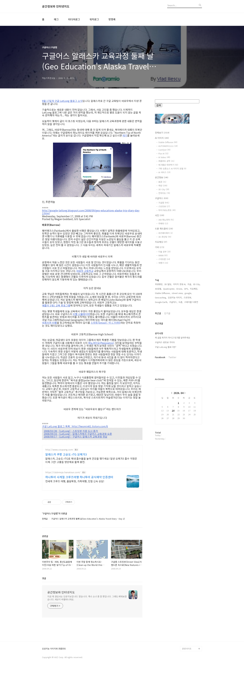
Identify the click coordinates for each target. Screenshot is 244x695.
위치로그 (94, 19)
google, (188, 393)
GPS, (186, 388)
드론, (181, 402)
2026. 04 (178, 493)
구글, (189, 384)
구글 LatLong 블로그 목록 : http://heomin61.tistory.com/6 (75, 426)
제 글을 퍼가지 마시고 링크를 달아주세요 (172, 437)
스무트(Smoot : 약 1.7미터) (105, 322)
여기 (124, 135)
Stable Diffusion (167, 142)
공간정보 (161, 177)
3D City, (196, 384)
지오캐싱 (161, 241)
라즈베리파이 (165, 233)
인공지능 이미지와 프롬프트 (54, 674)
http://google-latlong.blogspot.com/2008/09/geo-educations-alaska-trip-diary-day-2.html (91, 212)
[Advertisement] (178, 325)
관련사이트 (186, 674)
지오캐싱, (194, 388)
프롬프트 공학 (166, 161)
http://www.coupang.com (59, 449)
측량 (162, 185)
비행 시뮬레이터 (81, 314)
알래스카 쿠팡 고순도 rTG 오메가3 (66, 454)
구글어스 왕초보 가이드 (165, 442)
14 (173, 510)
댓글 (44, 578)
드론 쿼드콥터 (164, 228)
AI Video (164, 157)
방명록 (112, 19)
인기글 (167, 413)
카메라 (163, 223)
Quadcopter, (169, 388)
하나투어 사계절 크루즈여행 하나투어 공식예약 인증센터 (79, 477)
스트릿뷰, (188, 397)
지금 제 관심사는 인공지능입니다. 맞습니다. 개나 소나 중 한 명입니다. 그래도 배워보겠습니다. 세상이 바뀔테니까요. (87, 598)
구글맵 (163, 202)
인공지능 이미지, (175, 397)
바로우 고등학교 (84, 270)
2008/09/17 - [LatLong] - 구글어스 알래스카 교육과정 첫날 (75, 436)
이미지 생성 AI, (179, 384)
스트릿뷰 (164, 206)
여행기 (163, 262)
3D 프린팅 (164, 236)
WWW (163, 255)
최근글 (158, 413)
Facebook (160, 457)
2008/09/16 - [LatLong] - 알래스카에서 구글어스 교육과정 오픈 (78, 433)
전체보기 (162, 132)
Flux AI (163, 153)
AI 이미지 (162, 137)
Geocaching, (161, 397)
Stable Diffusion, (162, 393)
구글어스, (173, 402)
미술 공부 (164, 251)
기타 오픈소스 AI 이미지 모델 (172, 168)
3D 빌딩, (168, 384)
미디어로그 (74, 19)
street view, (177, 393)
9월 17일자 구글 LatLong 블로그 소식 (62, 100)
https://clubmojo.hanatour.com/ (62, 472)
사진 (159, 215)
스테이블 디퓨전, (191, 402)
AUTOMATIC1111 (168, 145)
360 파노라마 (166, 219)
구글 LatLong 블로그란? (165, 447)
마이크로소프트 (167, 210)
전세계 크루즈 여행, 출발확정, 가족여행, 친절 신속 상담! (74, 481)
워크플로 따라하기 (168, 164)
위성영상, (159, 384)
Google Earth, (161, 402)
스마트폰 (164, 259)
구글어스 (161, 198)
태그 (56, 19)
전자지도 (164, 193)
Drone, (179, 388)
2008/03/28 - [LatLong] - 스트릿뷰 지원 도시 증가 (71, 431)
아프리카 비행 (49, 322)
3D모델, (158, 388)
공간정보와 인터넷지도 (55, 6)
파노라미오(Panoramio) (101, 342)
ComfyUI (164, 149)
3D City (163, 189)
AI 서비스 (164, 172)
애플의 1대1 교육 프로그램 (56, 305)
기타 (159, 247)
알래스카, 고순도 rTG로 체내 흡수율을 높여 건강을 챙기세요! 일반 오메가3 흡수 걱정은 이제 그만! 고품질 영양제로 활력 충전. (91, 460)
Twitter (172, 457)
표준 (162, 181)
